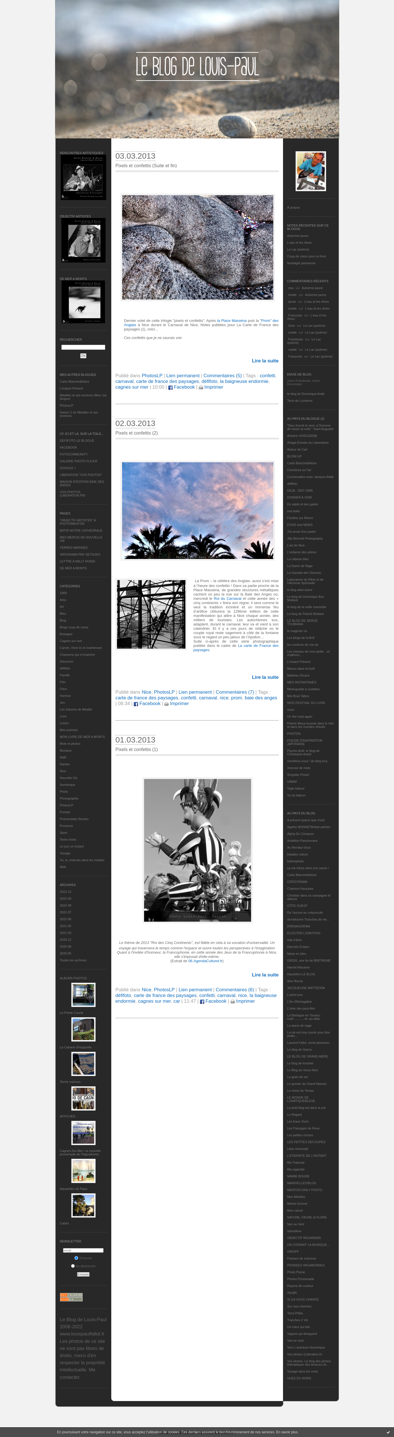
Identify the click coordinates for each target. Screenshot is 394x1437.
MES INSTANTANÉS (301, 682)
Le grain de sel (297, 1077)
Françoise (295, 315)
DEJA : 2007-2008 (300, 490)
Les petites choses (300, 1135)
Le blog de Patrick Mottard (305, 613)
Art (62, 606)
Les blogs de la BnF (301, 637)
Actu (63, 600)
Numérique (67, 784)
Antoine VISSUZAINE (302, 435)
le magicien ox (297, 631)
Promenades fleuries (74, 819)
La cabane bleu (298, 559)
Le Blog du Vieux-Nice (302, 1070)
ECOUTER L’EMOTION (303, 933)
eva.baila (293, 511)
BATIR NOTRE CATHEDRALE (81, 530)
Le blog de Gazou (299, 1049)
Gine (291, 325)
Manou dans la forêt (301, 668)
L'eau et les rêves (299, 242)
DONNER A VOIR (299, 497)
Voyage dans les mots (302, 1371)
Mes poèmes (69, 730)
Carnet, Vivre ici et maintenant (81, 647)
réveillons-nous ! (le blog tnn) (307, 761)
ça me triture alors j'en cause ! (308, 868)
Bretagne (66, 634)
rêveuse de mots (298, 768)
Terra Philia (295, 1313)
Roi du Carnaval (227, 598)
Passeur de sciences (301, 1258)
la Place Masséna (232, 320)
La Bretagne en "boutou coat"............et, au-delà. (303, 1017)
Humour (65, 695)
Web (63, 867)
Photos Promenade (300, 1279)
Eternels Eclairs (298, 946)
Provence (66, 826)
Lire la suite (265, 361)
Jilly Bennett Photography (305, 538)
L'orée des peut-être (301, 1008)
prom (236, 698)
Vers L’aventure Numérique (306, 1347)
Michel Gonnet (297, 1203)
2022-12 (65, 891)
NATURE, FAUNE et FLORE (307, 1217)
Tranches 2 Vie (297, 1320)
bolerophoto (295, 861)
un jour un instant (72, 846)
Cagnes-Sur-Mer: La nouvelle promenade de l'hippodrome (80, 1152)
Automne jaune (297, 235)
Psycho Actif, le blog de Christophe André (303, 752)
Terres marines (70, 1081)
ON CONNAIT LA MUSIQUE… (308, 1244)
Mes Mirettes (296, 1196)
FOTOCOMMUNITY (74, 454)
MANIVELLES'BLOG (301, 1183)
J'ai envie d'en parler (301, 531)
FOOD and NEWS (300, 524)
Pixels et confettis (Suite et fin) (146, 165)
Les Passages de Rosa (303, 1128)
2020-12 (65, 939)
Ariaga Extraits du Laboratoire (308, 442)
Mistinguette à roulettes (303, 689)
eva (291, 288)
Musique (66, 750)
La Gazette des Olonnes (304, 572)
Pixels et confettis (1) (137, 749)
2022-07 (65, 912)
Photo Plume (296, 1272)
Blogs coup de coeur (74, 627)
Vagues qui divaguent (302, 1333)
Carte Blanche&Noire (74, 381)
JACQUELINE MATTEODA (306, 988)
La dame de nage (299, 1025)
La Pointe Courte (72, 1012)
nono (290, 709)
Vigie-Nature (296, 788)
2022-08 (65, 905)
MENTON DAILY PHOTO (304, 1190)
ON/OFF (293, 1251)
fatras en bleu (296, 953)
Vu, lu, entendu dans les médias (82, 860)
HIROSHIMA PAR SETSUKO (80, 554)
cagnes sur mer (132, 387)
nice (224, 698)
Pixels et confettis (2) (137, 433)
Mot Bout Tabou (298, 696)
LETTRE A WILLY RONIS (77, 561)
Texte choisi (68, 839)
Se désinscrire (83, 1266)
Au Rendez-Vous (299, 847)
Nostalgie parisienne (301, 263)
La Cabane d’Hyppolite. (76, 1047)
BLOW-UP (294, 456)
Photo (64, 791)
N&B (63, 757)
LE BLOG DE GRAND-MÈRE (307, 1056)
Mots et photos (70, 743)
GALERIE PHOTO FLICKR (79, 461)
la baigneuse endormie (244, 381)
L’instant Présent (71, 388)
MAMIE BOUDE (298, 1176)
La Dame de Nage (300, 566)
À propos (293, 207)
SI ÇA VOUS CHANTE (303, 1299)
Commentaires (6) (235, 989)
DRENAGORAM (298, 926)
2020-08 (65, 946)
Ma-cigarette (296, 1169)
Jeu (62, 702)
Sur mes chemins (299, 1306)
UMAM (292, 781)
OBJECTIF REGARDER (304, 1238)
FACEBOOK (68, 447)
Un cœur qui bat (298, 1327)
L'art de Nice (296, 545)
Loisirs (64, 723)
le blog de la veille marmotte (306, 607)
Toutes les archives (73, 960)
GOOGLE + (68, 468)
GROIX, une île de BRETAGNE (309, 960)
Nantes (65, 764)
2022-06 (65, 919)
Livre (63, 716)
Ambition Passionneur (302, 840)
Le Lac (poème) (298, 249)
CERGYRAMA (297, 881)
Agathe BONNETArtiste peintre (308, 827)
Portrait (65, 812)
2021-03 (65, 933)
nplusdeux (294, 1231)
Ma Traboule (296, 1162)
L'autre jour (295, 994)
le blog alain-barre (299, 590)
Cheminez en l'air (299, 470)
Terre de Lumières (300, 400)
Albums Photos (73, 978)
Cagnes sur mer (71, 641)
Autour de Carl (297, 449)
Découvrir (66, 661)
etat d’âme (294, 940)
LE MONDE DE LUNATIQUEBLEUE (301, 1099)
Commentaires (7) (235, 692)
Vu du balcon (296, 795)
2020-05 (65, 953)
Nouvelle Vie (69, 778)
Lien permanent (183, 375)
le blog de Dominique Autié (306, 393)
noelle (292, 294)
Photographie (69, 798)
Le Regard (294, 1114)
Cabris (64, 1223)
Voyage (65, 853)
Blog (63, 620)
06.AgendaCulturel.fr (205, 961)
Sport (63, 832)
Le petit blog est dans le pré (306, 1107)
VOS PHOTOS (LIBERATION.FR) (73, 493)
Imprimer (211, 387)
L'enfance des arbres (301, 552)
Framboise (295, 339)
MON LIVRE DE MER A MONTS (82, 736)
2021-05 (65, 926)
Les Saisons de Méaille (76, 709)
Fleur (63, 689)
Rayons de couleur (300, 1285)
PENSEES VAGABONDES (306, 1265)
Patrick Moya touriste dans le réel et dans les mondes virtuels (310, 725)
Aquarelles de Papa (73, 1188)
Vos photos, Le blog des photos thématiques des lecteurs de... (309, 1362)
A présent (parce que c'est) (306, 820)
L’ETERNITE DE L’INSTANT (307, 1155)
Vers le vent (295, 1340)
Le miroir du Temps (300, 1090)
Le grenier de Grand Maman (307, 1083)
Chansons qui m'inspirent (77, 654)
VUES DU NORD (299, 1378)
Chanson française (300, 888)
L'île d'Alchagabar (299, 1001)
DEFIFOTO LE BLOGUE (77, 440)
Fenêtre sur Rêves (300, 518)
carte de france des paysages (167, 381)
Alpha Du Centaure (300, 833)
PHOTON (294, 733)
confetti (267, 375)
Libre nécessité (297, 1149)
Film (63, 682)
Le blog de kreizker (300, 1063)
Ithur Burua (295, 981)
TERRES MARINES (74, 547)
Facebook (181, 387)
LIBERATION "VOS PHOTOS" (81, 475)
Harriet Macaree (298, 967)
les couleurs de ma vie (302, 644)
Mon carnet (295, 1210)
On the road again (299, 716)
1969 (63, 593)
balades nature (297, 854)
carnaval (125, 381)
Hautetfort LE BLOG (301, 974)
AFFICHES (67, 1116)
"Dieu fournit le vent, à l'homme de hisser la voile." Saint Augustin (310, 427)
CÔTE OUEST (297, 905)
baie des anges (261, 698)
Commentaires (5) (222, 375)
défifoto (65, 668)
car (176, 1001)
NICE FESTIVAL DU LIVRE (306, 703)
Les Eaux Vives (298, 1121)
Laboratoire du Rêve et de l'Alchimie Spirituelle (305, 581)
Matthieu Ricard (298, 675)
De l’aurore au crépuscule (305, 912)
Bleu (63, 613)
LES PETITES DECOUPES (306, 1142)
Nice (63, 771)
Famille (65, 675)
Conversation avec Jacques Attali (310, 477)
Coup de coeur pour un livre (306, 256)
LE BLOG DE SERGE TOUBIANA (302, 622)
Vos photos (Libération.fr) (304, 1354)
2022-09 (65, 898)
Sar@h (292, 1292)
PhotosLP (67, 405)
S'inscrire (83, 1258)
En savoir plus (287, 1432)
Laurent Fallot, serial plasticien (308, 1042)
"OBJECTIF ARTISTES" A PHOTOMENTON (78, 521)
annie (292, 301)
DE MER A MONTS (73, 568)
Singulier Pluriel (298, 774)
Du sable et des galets (302, 504)
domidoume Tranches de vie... (308, 919)
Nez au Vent (295, 1224)
